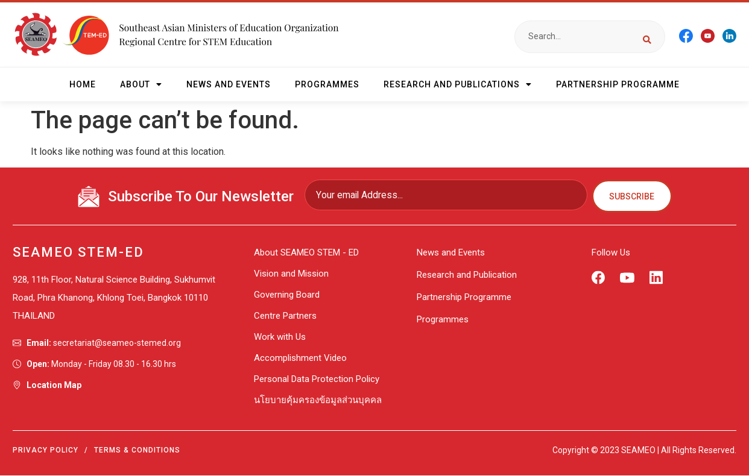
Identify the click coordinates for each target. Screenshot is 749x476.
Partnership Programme (618, 84)
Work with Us (280, 337)
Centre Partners (285, 316)
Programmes (327, 84)
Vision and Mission (291, 274)
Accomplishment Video (300, 358)
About (141, 84)
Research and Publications (458, 84)
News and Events (228, 84)
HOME (82, 84)
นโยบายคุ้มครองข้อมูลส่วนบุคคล (318, 400)
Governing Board (287, 295)
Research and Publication (467, 275)
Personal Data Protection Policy (316, 379)
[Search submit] (647, 37)
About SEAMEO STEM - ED (306, 253)
